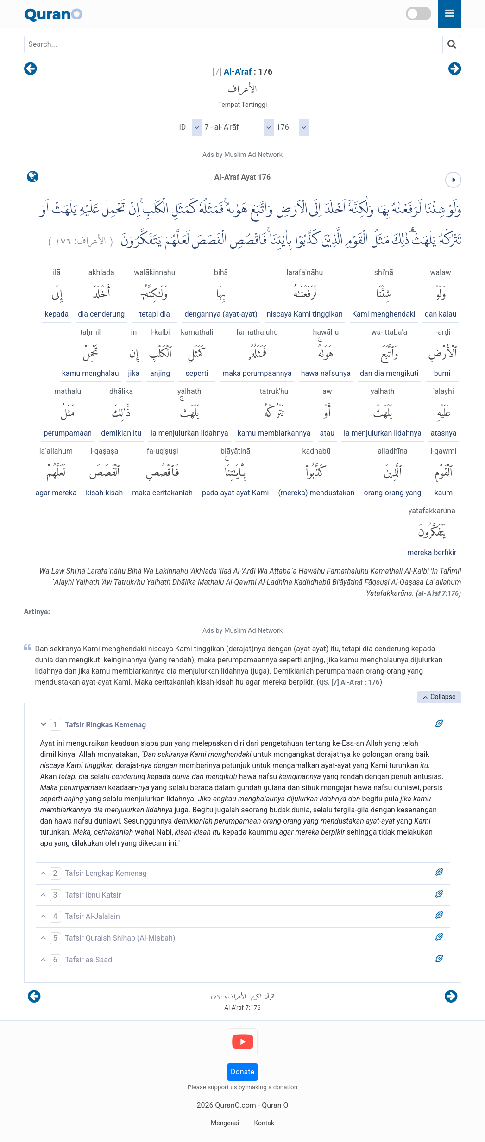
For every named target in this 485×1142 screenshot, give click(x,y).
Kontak (264, 1123)
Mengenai (225, 1123)
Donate (242, 1071)
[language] (32, 179)
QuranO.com (235, 1105)
